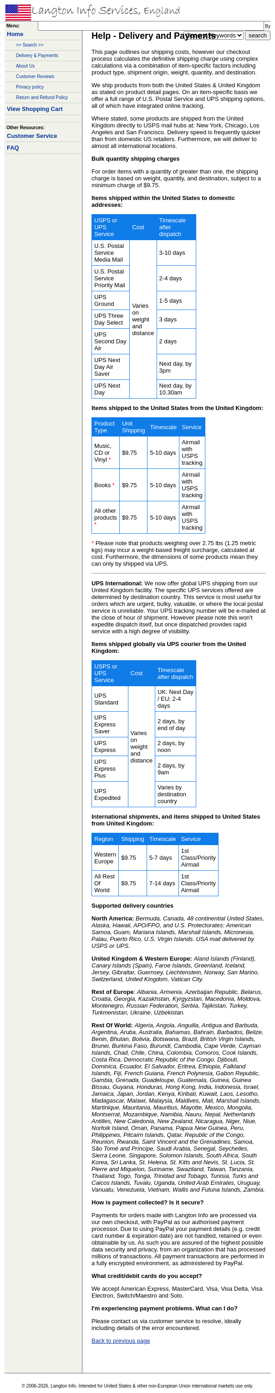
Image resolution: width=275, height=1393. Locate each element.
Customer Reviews (35, 76)
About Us (25, 65)
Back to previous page (121, 1340)
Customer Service (32, 135)
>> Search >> (30, 44)
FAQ (13, 147)
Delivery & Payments (37, 55)
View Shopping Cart (35, 108)
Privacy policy (30, 86)
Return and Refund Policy (42, 97)
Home (15, 34)
